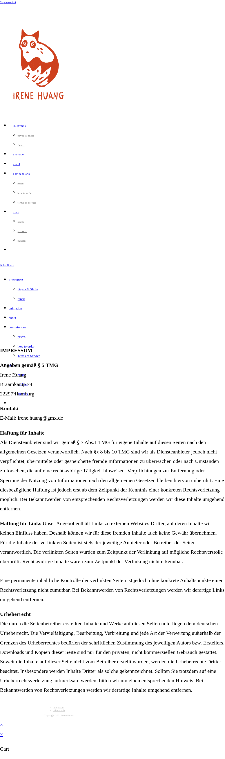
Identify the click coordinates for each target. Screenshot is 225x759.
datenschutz (59, 710)
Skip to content (8, 2)
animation (15, 308)
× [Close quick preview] (1, 725)
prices (21, 337)
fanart (21, 299)
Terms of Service (29, 356)
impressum (58, 707)
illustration (16, 280)
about (12, 318)
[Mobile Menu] (7, 265)
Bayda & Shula (28, 289)
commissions (17, 327)
